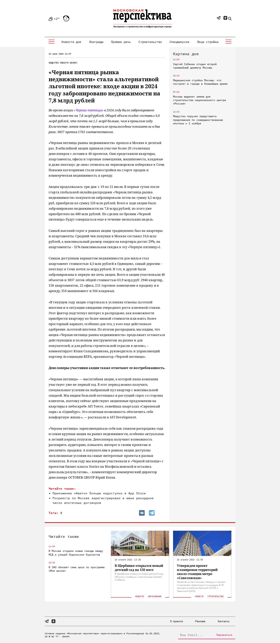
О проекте (176, 621)
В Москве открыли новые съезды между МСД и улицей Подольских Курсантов (76, 552)
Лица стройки (207, 42)
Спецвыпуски (179, 42)
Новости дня (71, 42)
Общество (54, 62)
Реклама (200, 621)
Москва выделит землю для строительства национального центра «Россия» (199, 100)
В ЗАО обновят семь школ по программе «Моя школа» (77, 568)
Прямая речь (121, 42)
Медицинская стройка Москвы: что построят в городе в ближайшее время (200, 82)
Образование (154, 596)
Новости (64, 62)
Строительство (150, 42)
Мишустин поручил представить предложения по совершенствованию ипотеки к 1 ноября (198, 119)
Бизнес (73, 62)
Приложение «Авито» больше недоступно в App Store (99, 493)
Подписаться (224, 635)
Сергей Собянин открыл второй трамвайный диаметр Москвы (195, 65)
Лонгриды (96, 42)
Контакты (223, 621)
